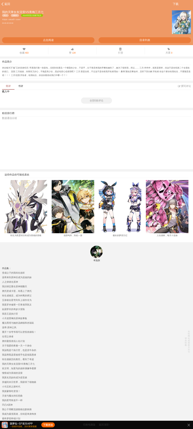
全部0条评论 (97, 100)
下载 (176, 4)
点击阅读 (48, 40)
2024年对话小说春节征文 (32, 15)
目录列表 (144, 40)
